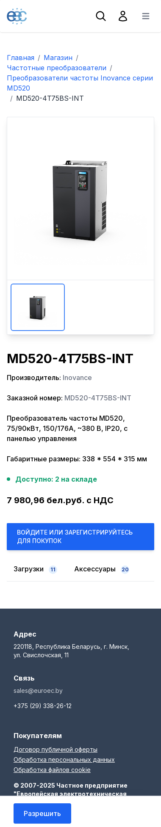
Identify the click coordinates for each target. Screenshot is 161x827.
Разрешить (42, 813)
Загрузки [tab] (35, 569)
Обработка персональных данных (64, 759)
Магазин (58, 57)
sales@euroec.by (38, 690)
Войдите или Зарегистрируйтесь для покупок (75, 536)
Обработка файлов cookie (52, 769)
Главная (20, 57)
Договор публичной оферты (55, 749)
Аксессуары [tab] (101, 569)
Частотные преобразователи (56, 67)
